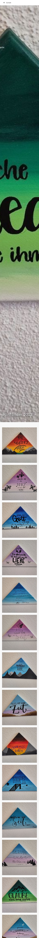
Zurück (7, 3)
